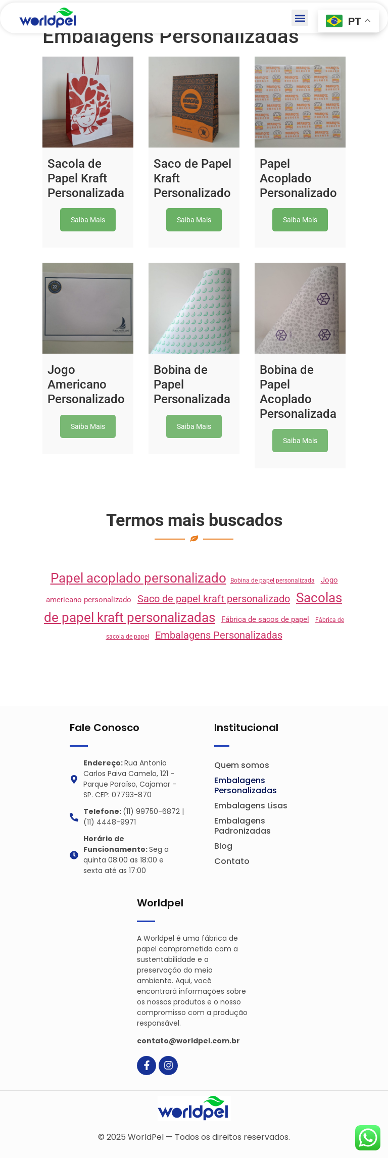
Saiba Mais (88, 220)
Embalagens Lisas (250, 805)
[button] (300, 18)
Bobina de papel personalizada (272, 580)
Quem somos (241, 765)
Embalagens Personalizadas (218, 635)
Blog (223, 846)
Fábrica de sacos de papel (265, 619)
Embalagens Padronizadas (242, 826)
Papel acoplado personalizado (138, 578)
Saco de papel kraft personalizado (213, 599)
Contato (232, 861)
